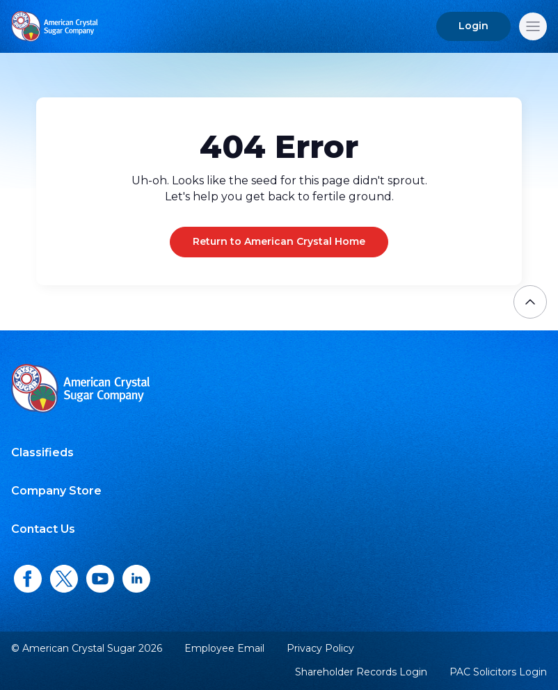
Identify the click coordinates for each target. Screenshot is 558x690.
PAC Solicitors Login (498, 672)
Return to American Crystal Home (279, 241)
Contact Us (43, 529)
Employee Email (224, 649)
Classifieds (42, 452)
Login (473, 25)
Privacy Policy (320, 648)
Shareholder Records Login (361, 672)
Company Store (56, 490)
